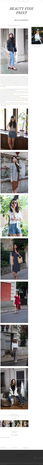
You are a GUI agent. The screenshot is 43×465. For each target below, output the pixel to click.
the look (12, 95)
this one (21, 99)
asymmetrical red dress (21, 100)
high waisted (9, 91)
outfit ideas (21, 415)
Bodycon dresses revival (3, 428)
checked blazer (22, 92)
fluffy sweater (19, 102)
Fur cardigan (11, 427)
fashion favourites (15, 415)
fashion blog (6, 415)
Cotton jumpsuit (25, 427)
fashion (4, 415)
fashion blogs (10, 415)
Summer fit (18, 427)
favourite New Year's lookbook (5, 104)
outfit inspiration (25, 415)
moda (18, 415)
